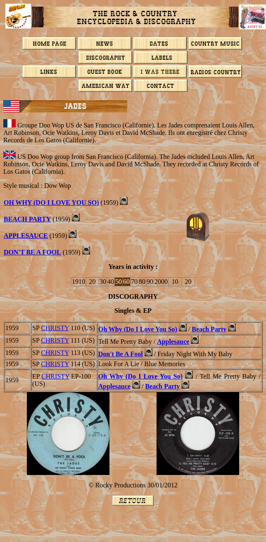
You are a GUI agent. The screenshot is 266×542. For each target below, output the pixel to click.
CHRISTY (55, 327)
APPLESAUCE (26, 235)
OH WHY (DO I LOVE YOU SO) (51, 202)
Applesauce (173, 341)
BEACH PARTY (27, 219)
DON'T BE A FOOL (32, 252)
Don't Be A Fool (120, 353)
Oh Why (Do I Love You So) (137, 329)
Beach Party (209, 329)
